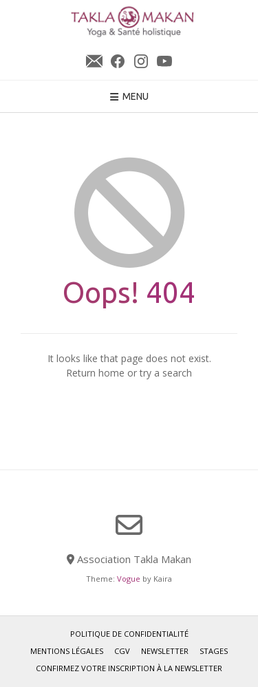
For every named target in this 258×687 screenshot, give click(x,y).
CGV (122, 651)
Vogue (128, 578)
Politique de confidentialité (129, 633)
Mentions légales (66, 651)
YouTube (164, 61)
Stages (214, 651)
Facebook (117, 61)
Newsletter (94, 61)
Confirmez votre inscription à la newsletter (129, 668)
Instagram (141, 61)
